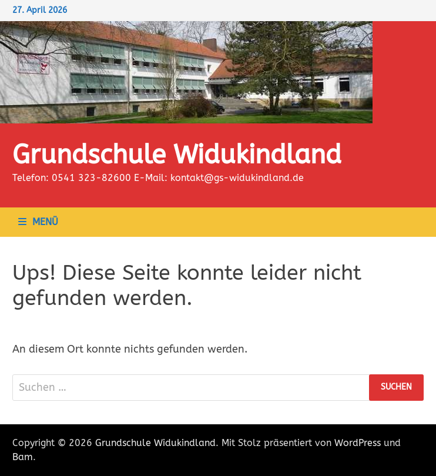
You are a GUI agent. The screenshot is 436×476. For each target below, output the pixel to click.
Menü (38, 221)
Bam (22, 456)
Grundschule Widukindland (176, 155)
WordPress (357, 442)
